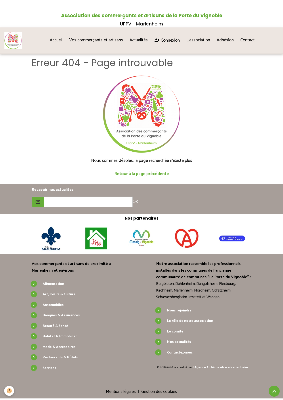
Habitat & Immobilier (60, 337)
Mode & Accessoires (59, 347)
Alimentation (53, 284)
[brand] (14, 41)
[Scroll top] (274, 391)
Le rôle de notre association (190, 321)
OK (135, 202)
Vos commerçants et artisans (96, 40)
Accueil (56, 40)
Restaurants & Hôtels (60, 358)
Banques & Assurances (61, 316)
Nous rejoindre (179, 311)
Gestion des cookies (159, 392)
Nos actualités (179, 342)
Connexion (167, 40)
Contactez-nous (180, 353)
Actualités (139, 40)
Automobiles (53, 305)
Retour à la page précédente (141, 174)
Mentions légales (120, 392)
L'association (198, 40)
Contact (248, 40)
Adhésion (225, 40)
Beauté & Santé (55, 326)
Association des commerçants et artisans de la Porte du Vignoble (141, 15)
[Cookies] (9, 391)
